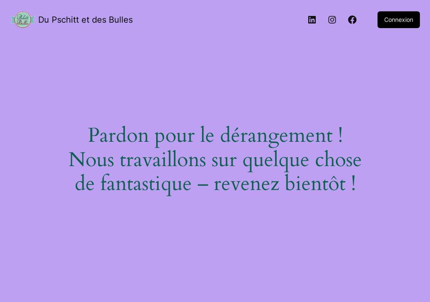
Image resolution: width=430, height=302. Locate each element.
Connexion (398, 19)
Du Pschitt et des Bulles (85, 20)
